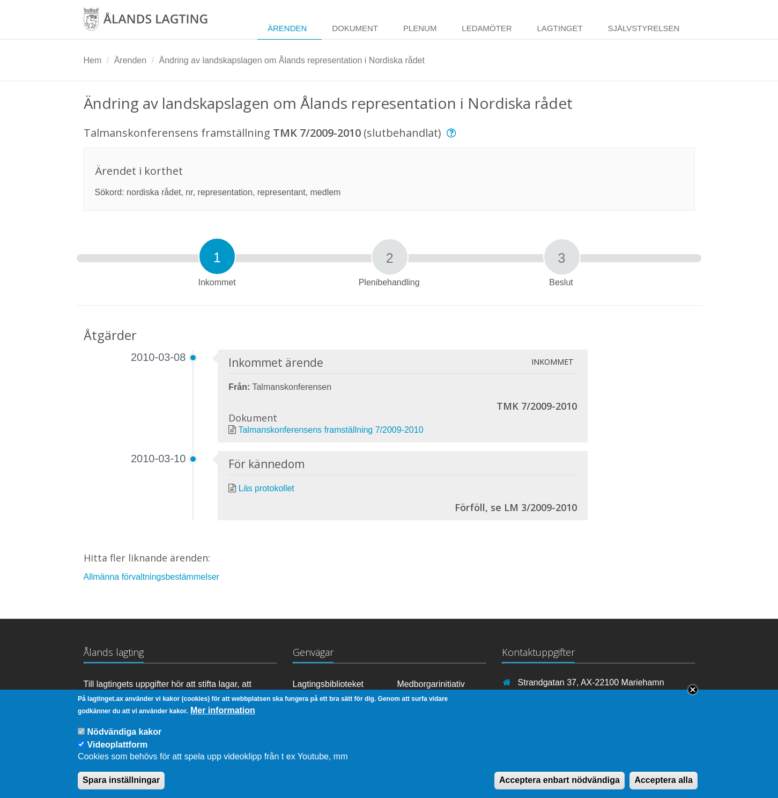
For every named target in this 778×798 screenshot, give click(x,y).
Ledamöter (487, 28)
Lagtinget (560, 28)
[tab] (217, 256)
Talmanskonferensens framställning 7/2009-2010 (330, 429)
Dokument (355, 28)
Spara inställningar (121, 784)
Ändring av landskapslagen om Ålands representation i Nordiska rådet (291, 60)
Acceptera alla (663, 784)
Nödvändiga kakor (124, 736)
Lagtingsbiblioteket (328, 684)
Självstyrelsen (643, 28)
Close (692, 694)
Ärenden (287, 28)
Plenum (420, 28)
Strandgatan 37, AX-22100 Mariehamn (591, 682)
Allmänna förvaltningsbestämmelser (151, 576)
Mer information (222, 714)
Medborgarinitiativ (431, 684)
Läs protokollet (266, 488)
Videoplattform (117, 748)
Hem (93, 60)
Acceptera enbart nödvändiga (559, 784)
